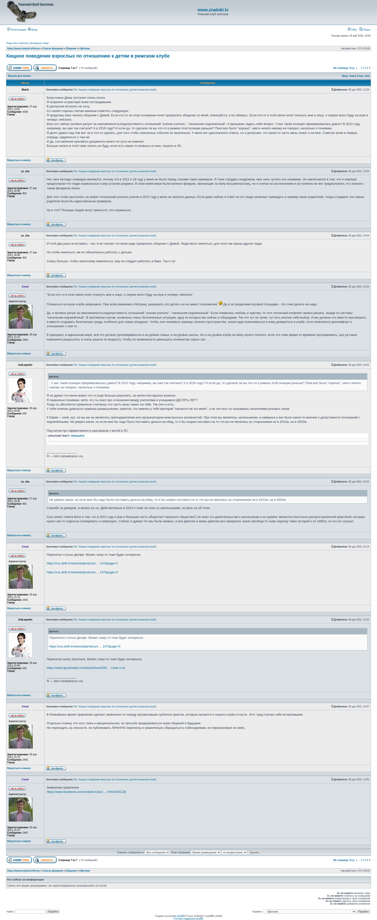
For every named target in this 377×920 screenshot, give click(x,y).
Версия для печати (19, 76)
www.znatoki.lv (213, 9)
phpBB (180, 916)
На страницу (340, 68)
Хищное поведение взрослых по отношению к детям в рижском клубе (88, 56)
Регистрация (16, 29)
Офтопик (84, 48)
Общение (71, 48)
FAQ (352, 29)
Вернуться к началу (19, 160)
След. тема (363, 76)
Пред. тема (348, 76)
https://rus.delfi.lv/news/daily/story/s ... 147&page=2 (82, 563)
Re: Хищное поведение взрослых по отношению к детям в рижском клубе (115, 89)
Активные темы (39, 43)
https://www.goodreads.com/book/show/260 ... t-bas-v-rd (86, 668)
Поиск (365, 29)
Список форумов (53, 48)
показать (78, 436)
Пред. (352, 68)
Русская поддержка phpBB (188, 918)
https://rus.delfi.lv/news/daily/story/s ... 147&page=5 (82, 572)
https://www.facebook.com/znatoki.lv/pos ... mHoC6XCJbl (86, 792)
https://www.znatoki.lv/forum (23, 48)
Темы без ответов (17, 43)
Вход (33, 29)
